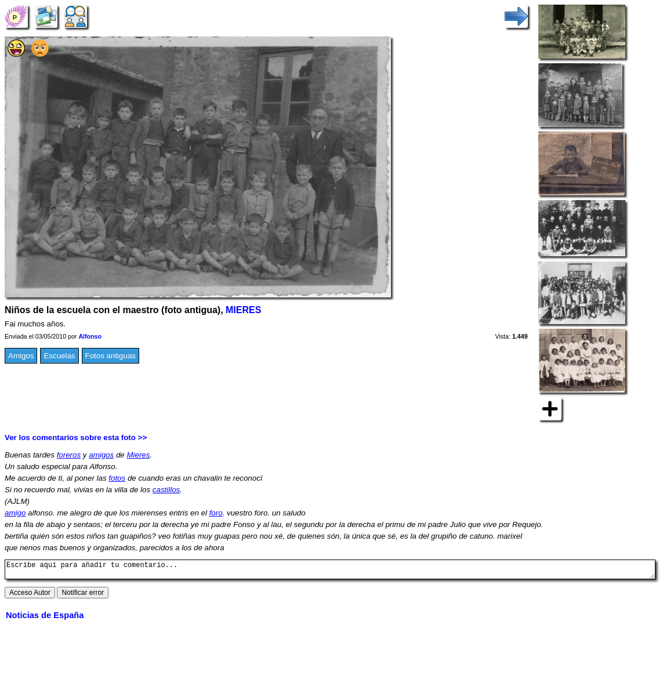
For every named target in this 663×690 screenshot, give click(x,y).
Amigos (21, 355)
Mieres (138, 455)
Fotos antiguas (110, 355)
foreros (69, 455)
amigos (101, 455)
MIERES (243, 310)
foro (216, 513)
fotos (116, 478)
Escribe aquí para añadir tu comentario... (330, 571)
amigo (15, 513)
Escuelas (59, 355)
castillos (166, 489)
